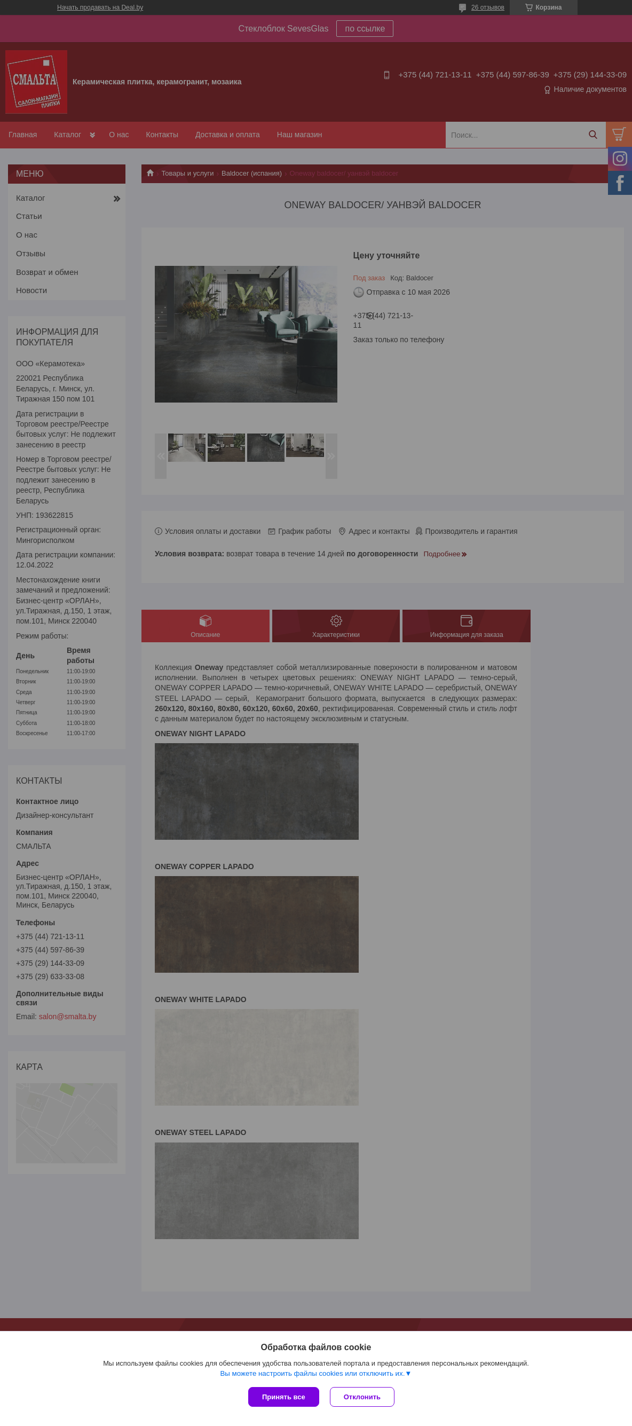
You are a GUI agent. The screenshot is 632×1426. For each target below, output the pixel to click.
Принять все (283, 1397)
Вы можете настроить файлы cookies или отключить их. (312, 1373)
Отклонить (362, 1397)
